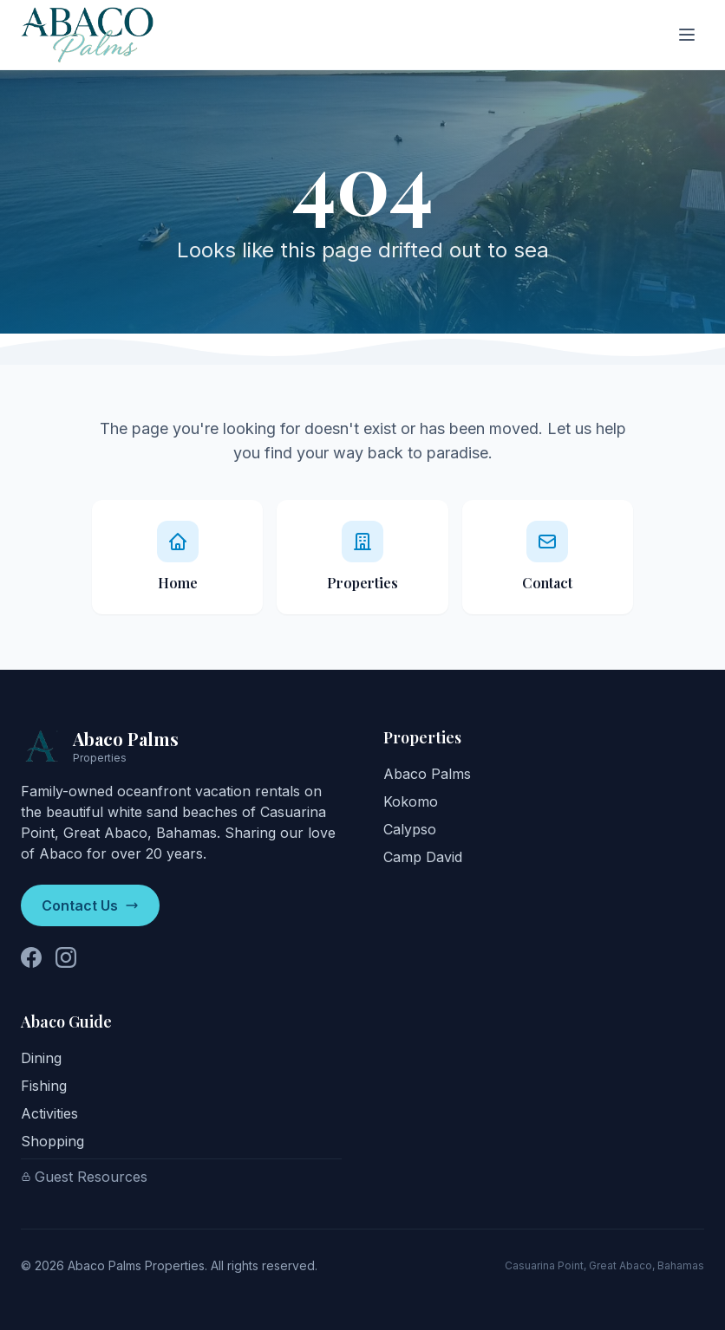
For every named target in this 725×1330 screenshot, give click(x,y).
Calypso (409, 829)
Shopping (52, 1141)
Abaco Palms (427, 773)
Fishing (44, 1085)
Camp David (422, 857)
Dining (41, 1058)
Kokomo (410, 801)
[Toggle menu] (686, 34)
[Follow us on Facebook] (31, 957)
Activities (49, 1113)
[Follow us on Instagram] (66, 957)
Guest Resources (84, 1176)
